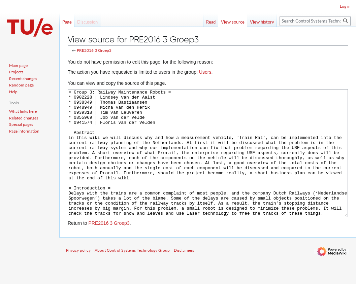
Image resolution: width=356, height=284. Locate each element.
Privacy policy (78, 275)
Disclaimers (184, 275)
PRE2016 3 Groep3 (94, 50)
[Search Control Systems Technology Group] (315, 21)
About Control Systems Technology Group (132, 275)
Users (205, 72)
